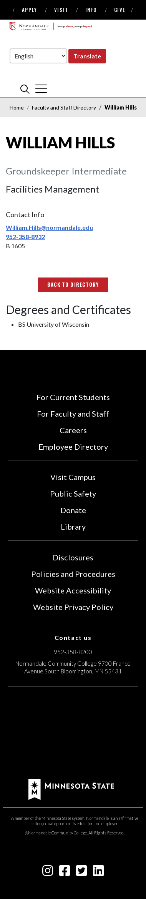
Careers (73, 430)
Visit (61, 9)
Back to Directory (73, 284)
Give (120, 9)
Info (91, 9)
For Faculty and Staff (73, 413)
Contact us (73, 637)
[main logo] (50, 26)
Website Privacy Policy (73, 607)
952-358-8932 (25, 236)
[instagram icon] (47, 872)
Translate (87, 56)
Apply (29, 9)
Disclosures (73, 557)
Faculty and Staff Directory (64, 107)
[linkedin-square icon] (98, 872)
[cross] (41, 88)
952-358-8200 (73, 651)
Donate (73, 510)
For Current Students (73, 397)
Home (17, 107)
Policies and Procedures (73, 573)
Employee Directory (73, 446)
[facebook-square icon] (64, 872)
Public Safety (73, 493)
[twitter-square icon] (81, 872)
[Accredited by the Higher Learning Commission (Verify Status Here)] (73, 734)
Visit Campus (73, 477)
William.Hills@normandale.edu (49, 227)
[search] (25, 89)
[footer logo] (71, 788)
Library (73, 526)
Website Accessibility (73, 590)
